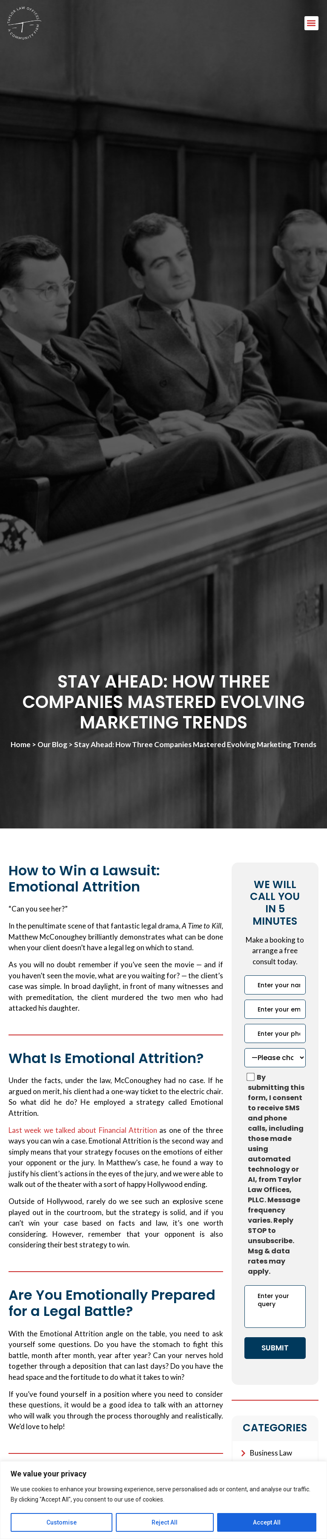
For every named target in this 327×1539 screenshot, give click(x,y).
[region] (163, 1500)
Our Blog (52, 744)
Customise (61, 1522)
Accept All (267, 1522)
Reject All (165, 1522)
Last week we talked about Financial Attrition (83, 1130)
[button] (311, 23)
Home (21, 744)
